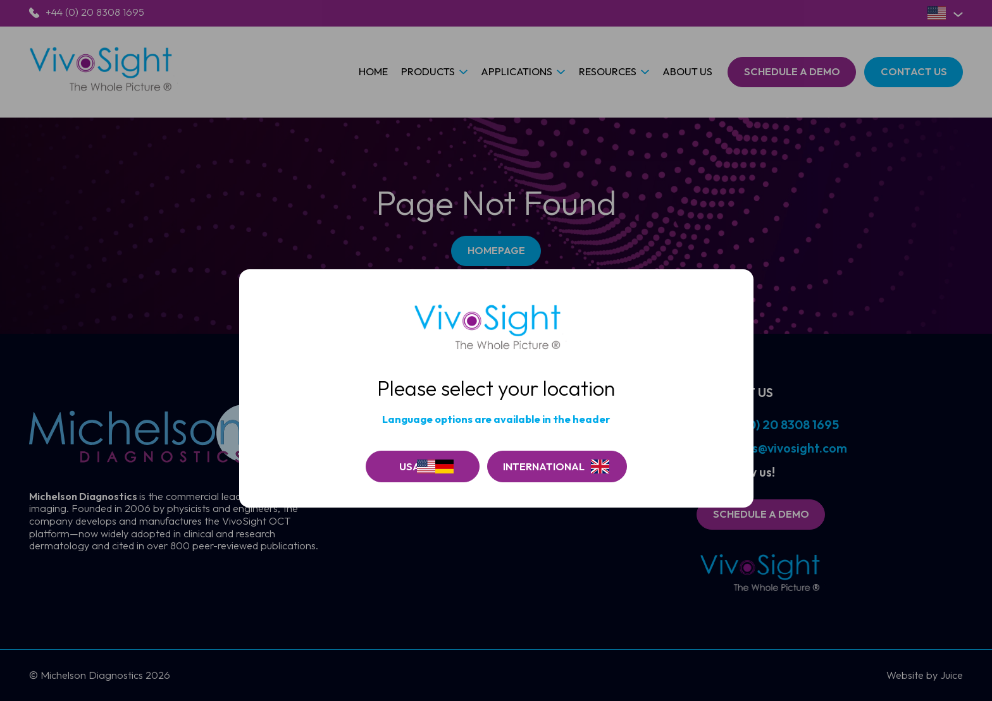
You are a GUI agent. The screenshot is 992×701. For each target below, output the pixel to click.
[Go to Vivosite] (557, 466)
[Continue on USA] (423, 466)
